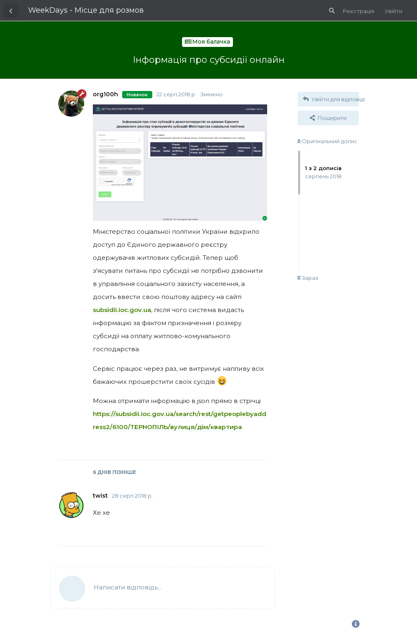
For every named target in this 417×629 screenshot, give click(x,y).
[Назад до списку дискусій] (10, 10)
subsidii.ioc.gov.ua (122, 310)
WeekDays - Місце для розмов (86, 10)
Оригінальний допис (327, 141)
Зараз (307, 278)
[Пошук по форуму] (331, 10)
